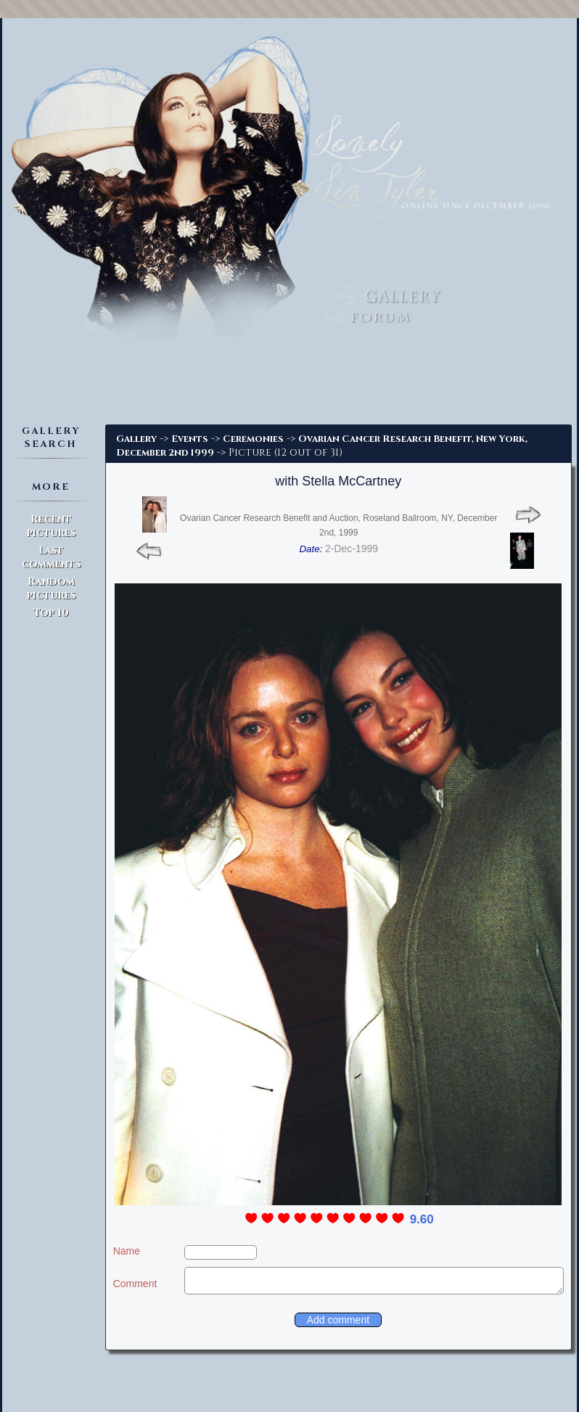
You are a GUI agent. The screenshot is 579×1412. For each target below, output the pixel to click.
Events (189, 439)
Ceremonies (253, 439)
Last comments (51, 557)
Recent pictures (51, 526)
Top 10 (51, 613)
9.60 (422, 1219)
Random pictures (51, 588)
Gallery (136, 439)
